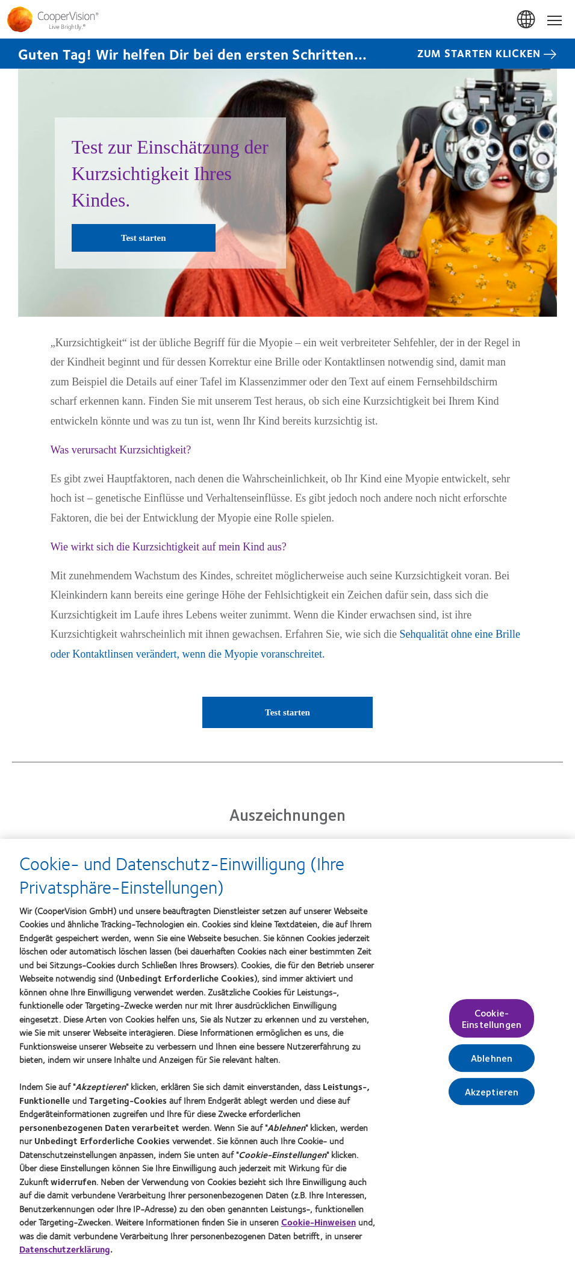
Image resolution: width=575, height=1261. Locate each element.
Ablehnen (491, 1063)
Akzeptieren (492, 1096)
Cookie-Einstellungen (491, 1023)
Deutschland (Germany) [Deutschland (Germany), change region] (526, 20)
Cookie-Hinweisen (318, 1227)
